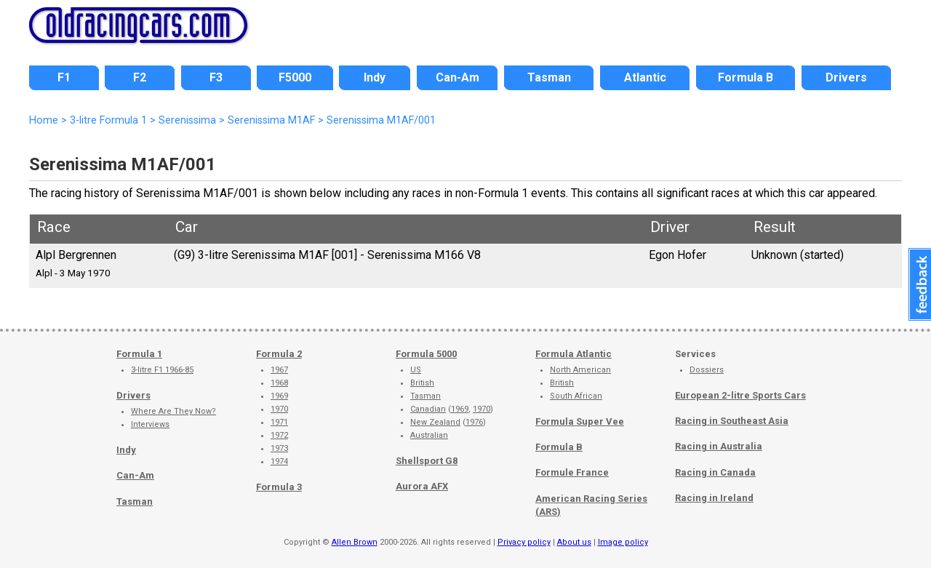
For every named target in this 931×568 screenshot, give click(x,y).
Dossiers (707, 370)
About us (574, 542)
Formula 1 (139, 353)
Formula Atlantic (573, 353)
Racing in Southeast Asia (731, 420)
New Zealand (435, 422)
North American (580, 370)
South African (576, 396)
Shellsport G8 (426, 460)
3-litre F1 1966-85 (162, 370)
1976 (474, 422)
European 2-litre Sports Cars (740, 395)
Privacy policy (524, 542)
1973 (279, 448)
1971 (279, 422)
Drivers (133, 395)
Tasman (134, 501)
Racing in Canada (715, 472)
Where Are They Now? (173, 411)
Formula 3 (279, 486)
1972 (279, 435)
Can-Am (135, 475)
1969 (279, 396)
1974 (279, 461)
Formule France (572, 472)
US (415, 370)
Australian (429, 435)
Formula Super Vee (579, 421)
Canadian (428, 409)
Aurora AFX (422, 486)
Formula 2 (279, 353)
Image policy (623, 542)
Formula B (559, 446)
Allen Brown (354, 542)
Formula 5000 (426, 353)
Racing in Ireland (714, 497)
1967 (279, 370)
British (422, 383)
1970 (279, 409)
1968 (279, 383)
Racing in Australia (718, 446)
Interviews (150, 424)
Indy (126, 449)
